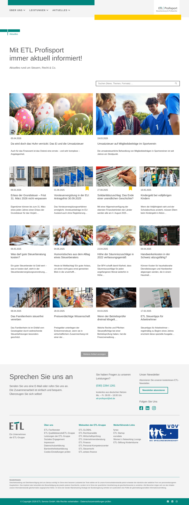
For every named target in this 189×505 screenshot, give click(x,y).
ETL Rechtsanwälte (88, 433)
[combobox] (138, 83)
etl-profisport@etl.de (105, 398)
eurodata (117, 436)
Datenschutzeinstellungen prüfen (95, 501)
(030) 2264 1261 (105, 385)
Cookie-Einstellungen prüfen (57, 452)
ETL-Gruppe (69, 433)
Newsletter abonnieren (153, 390)
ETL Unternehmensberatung (92, 439)
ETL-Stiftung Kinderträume (125, 442)
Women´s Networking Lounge (127, 439)
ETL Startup (119, 433)
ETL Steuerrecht (86, 449)
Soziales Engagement (54, 439)
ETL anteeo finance (88, 452)
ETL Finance (85, 442)
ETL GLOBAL (85, 430)
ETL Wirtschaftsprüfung (90, 436)
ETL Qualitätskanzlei (53, 433)
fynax (115, 430)
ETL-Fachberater (52, 430)
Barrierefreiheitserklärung (56, 449)
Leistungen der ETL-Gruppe (57, 436)
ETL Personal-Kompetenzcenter (94, 445)
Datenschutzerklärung (54, 445)
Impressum (49, 442)
